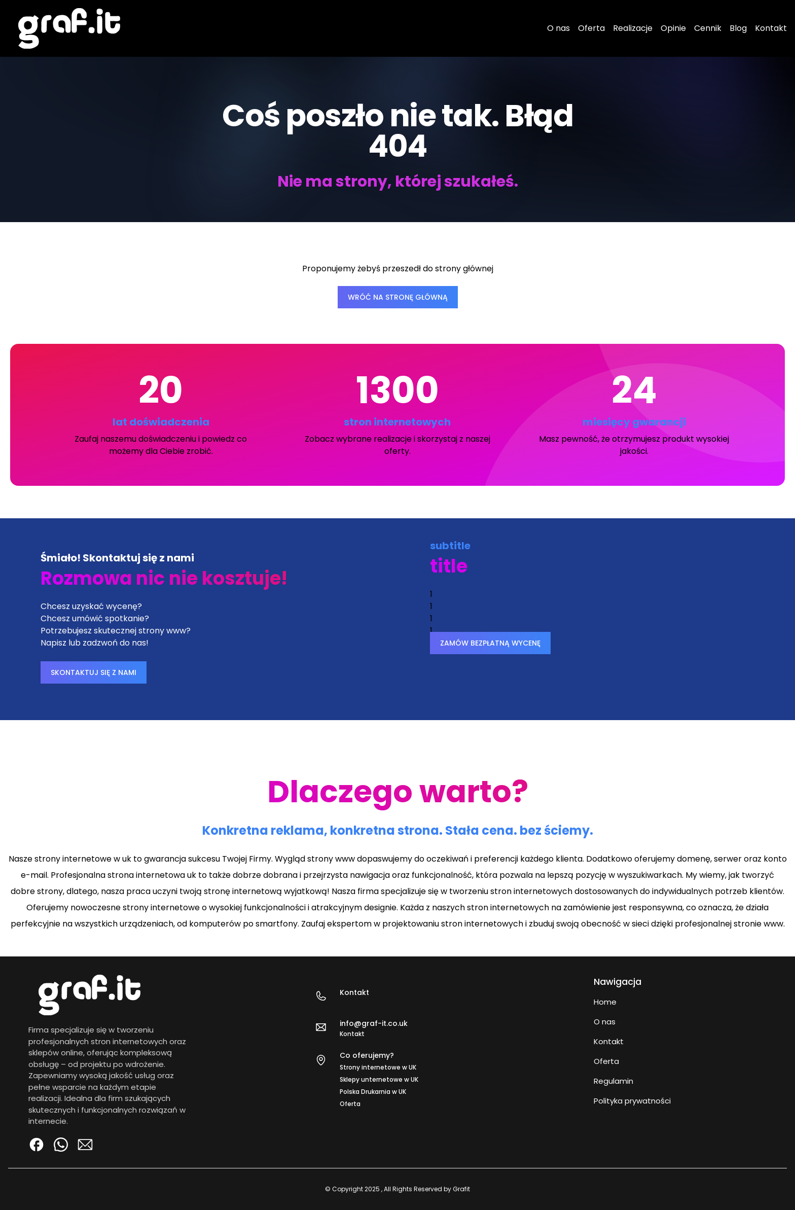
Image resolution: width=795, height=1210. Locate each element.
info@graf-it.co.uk (374, 1023)
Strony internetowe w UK (378, 1067)
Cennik (707, 28)
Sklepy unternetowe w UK (379, 1079)
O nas (558, 28)
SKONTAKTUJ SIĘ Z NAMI (93, 672)
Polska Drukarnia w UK (373, 1091)
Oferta (591, 28)
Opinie (673, 28)
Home (605, 1002)
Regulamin (613, 1081)
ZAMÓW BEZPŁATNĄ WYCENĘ (490, 643)
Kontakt (771, 28)
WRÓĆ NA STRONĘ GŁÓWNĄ (398, 297)
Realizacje (633, 28)
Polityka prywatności (632, 1100)
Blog (738, 28)
